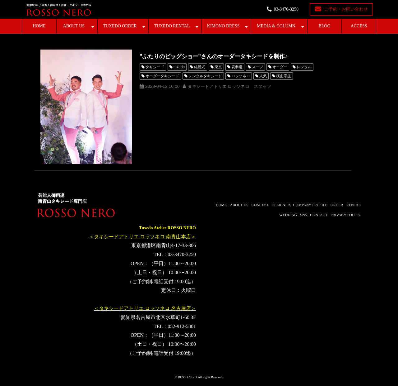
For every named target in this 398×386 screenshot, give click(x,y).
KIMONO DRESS (223, 26)
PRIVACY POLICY (346, 215)
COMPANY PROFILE (310, 205)
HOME (39, 26)
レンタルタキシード (205, 76)
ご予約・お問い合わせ (346, 9)
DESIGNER (280, 205)
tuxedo (179, 67)
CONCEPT (260, 205)
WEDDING (288, 215)
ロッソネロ (240, 76)
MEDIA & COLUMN (276, 26)
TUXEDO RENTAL (172, 26)
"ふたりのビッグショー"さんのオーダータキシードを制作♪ (214, 56)
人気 (263, 76)
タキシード (155, 67)
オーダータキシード (162, 76)
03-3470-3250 (286, 9)
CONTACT (318, 215)
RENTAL (353, 205)
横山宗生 (283, 76)
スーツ (257, 67)
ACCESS (359, 26)
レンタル (304, 67)
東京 (218, 67)
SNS (303, 215)
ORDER (337, 205)
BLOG (324, 26)
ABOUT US (74, 26)
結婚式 (199, 67)
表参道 (237, 67)
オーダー (279, 67)
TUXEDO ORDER (120, 26)
